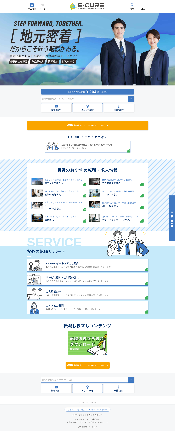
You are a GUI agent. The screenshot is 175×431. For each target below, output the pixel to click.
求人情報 (32, 9)
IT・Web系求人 (53, 209)
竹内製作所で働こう (112, 183)
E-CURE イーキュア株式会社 (87, 419)
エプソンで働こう (54, 183)
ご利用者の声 (53, 291)
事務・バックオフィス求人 (116, 220)
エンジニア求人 (110, 194)
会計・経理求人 (110, 206)
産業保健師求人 (53, 194)
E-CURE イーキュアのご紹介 (62, 263)
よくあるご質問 (55, 305)
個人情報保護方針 (95, 415)
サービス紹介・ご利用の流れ (62, 277)
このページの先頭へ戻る (87, 402)
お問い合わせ (78, 415)
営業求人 (49, 220)
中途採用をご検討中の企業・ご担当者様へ (89, 410)
